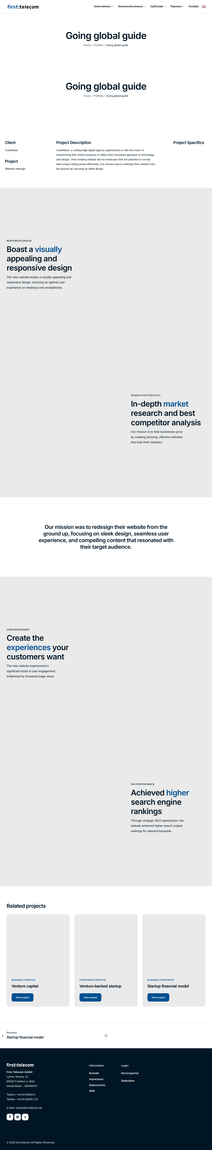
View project (22, 997)
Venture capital (25, 986)
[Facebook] (10, 1117)
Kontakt (194, 6)
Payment (178, 6)
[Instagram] (25, 1117)
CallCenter (158, 6)
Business (17, 980)
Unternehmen (104, 6)
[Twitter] (17, 1117)
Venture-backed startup (100, 986)
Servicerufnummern (132, 6)
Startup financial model (168, 986)
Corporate (87, 980)
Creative (29, 980)
